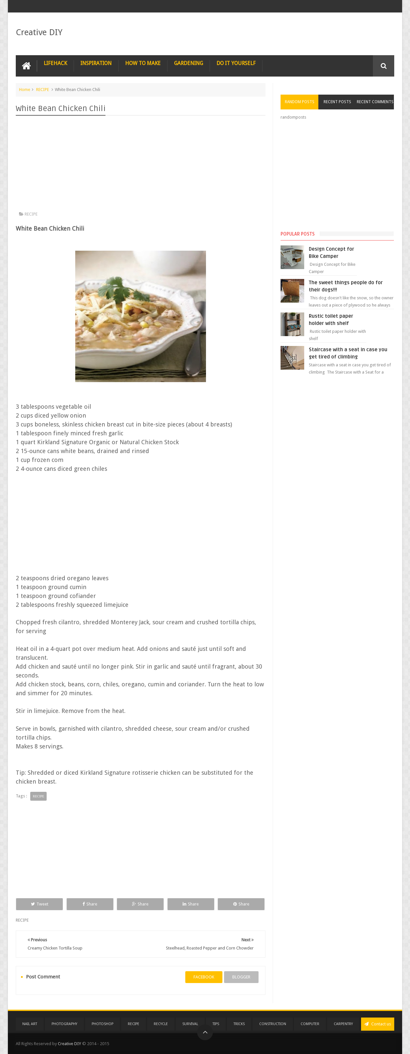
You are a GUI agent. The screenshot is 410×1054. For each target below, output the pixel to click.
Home (24, 89)
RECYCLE (161, 1024)
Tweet (39, 904)
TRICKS (239, 1024)
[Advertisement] (140, 165)
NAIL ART (29, 1024)
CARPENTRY (343, 1024)
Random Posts (299, 102)
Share (89, 904)
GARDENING (188, 63)
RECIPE (42, 89)
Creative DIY (39, 32)
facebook (204, 976)
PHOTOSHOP (102, 1024)
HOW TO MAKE (143, 63)
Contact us (377, 1023)
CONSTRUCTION (272, 1024)
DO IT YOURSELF (236, 63)
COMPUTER (310, 1024)
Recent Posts (337, 102)
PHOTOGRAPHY (64, 1024)
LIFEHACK (55, 63)
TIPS (216, 1024)
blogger (241, 976)
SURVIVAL (190, 1024)
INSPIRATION (96, 63)
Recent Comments (375, 102)
